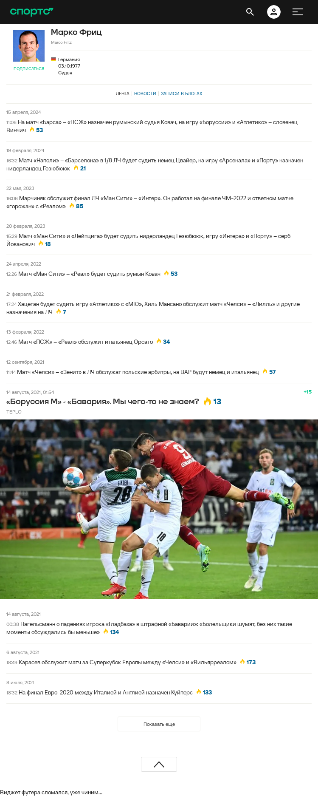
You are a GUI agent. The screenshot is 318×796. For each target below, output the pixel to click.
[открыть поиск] (250, 12)
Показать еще (159, 724)
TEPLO (14, 411)
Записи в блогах (181, 93)
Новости (145, 93)
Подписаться (29, 68)
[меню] (297, 11)
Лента (122, 93)
